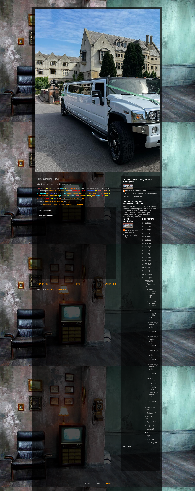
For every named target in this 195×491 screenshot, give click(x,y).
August (150, 422)
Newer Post (43, 284)
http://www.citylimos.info (58, 191)
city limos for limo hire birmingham (151, 304)
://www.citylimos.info (75, 198)
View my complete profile (132, 196)
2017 (147, 254)
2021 (147, 240)
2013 (147, 267)
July (149, 426)
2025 (147, 226)
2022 (147, 237)
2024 (147, 230)
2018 (147, 250)
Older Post (110, 284)
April (149, 436)
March (149, 439)
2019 (147, 247)
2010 (147, 278)
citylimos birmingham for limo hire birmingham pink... (151, 384)
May (149, 432)
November (151, 408)
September (151, 416)
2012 (147, 271)
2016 (147, 257)
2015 (147, 261)
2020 (147, 243)
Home (77, 284)
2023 (147, 233)
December (151, 284)
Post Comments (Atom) (56, 289)
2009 (147, 281)
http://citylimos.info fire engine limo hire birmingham (63, 205)
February (151, 443)
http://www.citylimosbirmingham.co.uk (81, 193)
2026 (147, 223)
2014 (147, 264)
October (150, 413)
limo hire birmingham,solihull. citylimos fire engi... (151, 293)
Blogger (108, 483)
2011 (147, 274)
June (149, 429)
